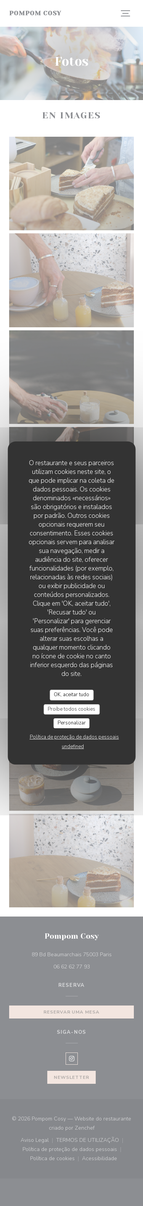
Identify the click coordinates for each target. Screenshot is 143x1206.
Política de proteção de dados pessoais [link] (74, 737)
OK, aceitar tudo (71, 694)
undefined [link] (73, 746)
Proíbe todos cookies (71, 709)
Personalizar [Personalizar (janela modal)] (72, 722)
